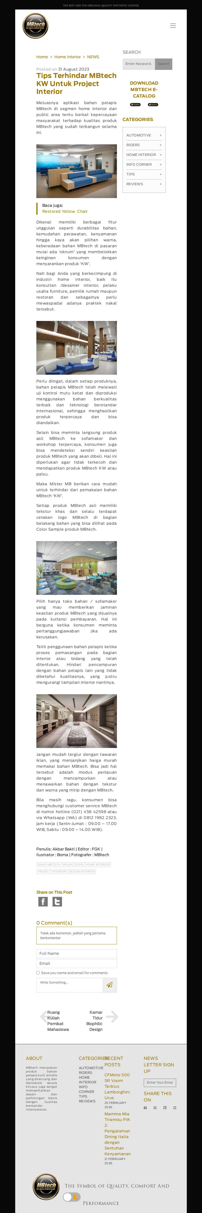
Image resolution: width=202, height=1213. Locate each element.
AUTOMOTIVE (91, 1068)
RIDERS (85, 1073)
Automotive (144, 135)
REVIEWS (87, 1101)
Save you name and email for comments (74, 973)
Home (42, 57)
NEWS (93, 57)
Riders (144, 145)
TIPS (83, 1096)
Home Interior (67, 57)
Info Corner (144, 165)
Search (163, 64)
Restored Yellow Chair (65, 211)
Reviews (144, 184)
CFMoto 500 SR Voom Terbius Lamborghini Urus (117, 1086)
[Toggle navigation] (173, 25)
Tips (144, 174)
